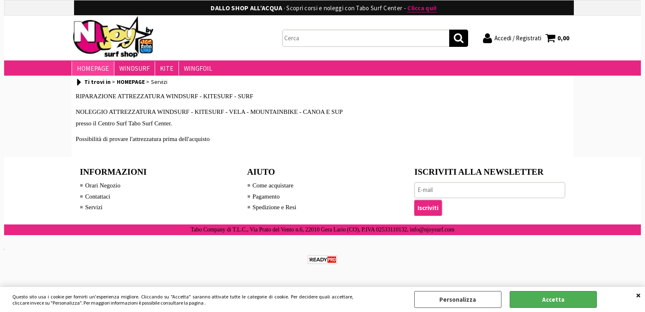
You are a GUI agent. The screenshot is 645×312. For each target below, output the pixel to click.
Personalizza (457, 299)
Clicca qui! (421, 8)
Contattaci (98, 199)
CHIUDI (638, 295)
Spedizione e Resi (275, 210)
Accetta (553, 299)
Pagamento (266, 199)
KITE (162, 70)
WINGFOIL (192, 70)
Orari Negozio (103, 188)
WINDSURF (132, 70)
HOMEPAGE (92, 70)
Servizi (94, 210)
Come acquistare (273, 188)
